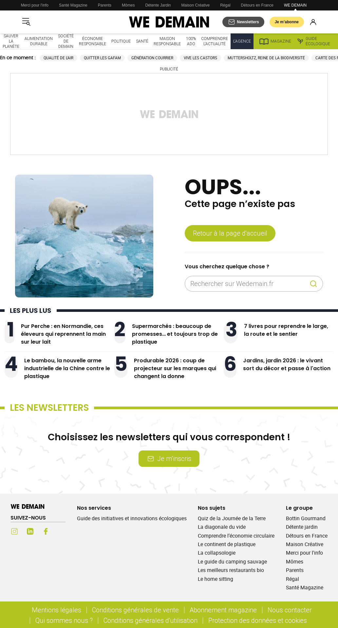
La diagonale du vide (222, 526)
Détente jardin (302, 526)
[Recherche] (313, 284)
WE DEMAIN (295, 5)
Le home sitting (215, 578)
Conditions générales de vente (135, 610)
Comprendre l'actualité (214, 41)
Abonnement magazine (223, 610)
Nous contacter (290, 610)
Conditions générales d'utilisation (150, 620)
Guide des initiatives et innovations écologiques (132, 518)
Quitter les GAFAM (102, 57)
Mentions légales (56, 610)
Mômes (128, 5)
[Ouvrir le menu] (26, 22)
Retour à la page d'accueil (230, 233)
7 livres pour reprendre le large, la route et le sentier (286, 330)
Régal (225, 5)
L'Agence (242, 41)
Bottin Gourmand (306, 518)
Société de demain (66, 41)
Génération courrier (152, 57)
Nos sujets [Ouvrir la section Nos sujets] (211, 508)
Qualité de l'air (58, 57)
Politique (121, 41)
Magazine (275, 41)
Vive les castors (200, 57)
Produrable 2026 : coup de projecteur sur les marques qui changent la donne (175, 368)
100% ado (191, 41)
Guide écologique (313, 41)
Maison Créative (195, 5)
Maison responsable (167, 41)
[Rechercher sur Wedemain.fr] (248, 283)
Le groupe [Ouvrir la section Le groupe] (299, 508)
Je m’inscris (169, 458)
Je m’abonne (287, 22)
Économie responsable (92, 41)
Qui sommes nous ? (64, 620)
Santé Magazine (73, 5)
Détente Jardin (158, 5)
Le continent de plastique (226, 544)
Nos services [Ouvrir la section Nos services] (94, 508)
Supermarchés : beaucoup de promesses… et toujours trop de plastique (175, 334)
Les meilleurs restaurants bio (231, 570)
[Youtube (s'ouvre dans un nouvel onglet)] (62, 531)
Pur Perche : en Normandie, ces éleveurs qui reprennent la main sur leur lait (63, 334)
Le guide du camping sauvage (232, 561)
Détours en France (257, 5)
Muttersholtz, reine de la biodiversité (266, 57)
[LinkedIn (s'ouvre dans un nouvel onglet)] (30, 531)
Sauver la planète (11, 41)
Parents (104, 5)
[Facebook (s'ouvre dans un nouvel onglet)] (46, 531)
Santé (142, 41)
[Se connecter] (313, 22)
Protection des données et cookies (258, 620)
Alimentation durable (39, 41)
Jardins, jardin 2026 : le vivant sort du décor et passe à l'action (286, 364)
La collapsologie (216, 552)
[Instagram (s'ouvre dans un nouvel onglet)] (14, 531)
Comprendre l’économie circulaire (236, 535)
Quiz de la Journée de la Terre (232, 518)
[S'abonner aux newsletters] (243, 22)
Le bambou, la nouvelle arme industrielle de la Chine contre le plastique (67, 368)
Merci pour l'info (34, 5)
